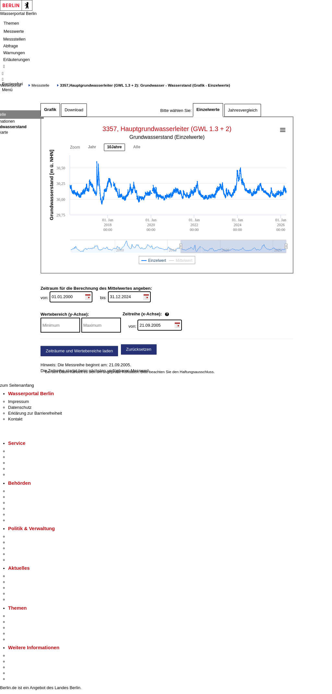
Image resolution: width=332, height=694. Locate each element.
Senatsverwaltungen (27, 496)
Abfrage (10, 45)
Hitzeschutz (19, 599)
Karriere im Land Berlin (29, 542)
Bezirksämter (20, 502)
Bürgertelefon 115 (25, 462)
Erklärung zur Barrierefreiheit (35, 413)
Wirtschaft (17, 667)
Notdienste (18, 468)
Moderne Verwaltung (27, 627)
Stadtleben (18, 673)
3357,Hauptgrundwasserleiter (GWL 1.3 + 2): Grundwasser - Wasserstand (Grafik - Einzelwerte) (145, 85)
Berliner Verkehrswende (30, 621)
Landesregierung (24, 536)
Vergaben (17, 559)
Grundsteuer (19, 639)
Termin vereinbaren (26, 457)
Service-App (19, 451)
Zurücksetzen (138, 349)
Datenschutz (19, 407)
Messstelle (40, 85)
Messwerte (14, 31)
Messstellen (14, 39)
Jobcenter (17, 514)
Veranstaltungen (23, 587)
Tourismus (17, 661)
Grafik (50, 109)
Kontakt (15, 419)
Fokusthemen (21, 616)
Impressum (18, 401)
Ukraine (15, 593)
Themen (11, 23)
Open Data (18, 554)
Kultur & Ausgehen (25, 655)
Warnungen (14, 52)
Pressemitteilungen (26, 576)
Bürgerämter (19, 508)
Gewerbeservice (23, 474)
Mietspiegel (19, 633)
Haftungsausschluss (197, 372)
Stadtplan (17, 678)
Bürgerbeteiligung (24, 548)
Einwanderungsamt (26, 520)
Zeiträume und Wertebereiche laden (79, 350)
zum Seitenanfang (17, 385)
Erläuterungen (16, 59)
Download (74, 109)
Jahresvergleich (242, 110)
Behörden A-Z (21, 491)
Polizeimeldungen (25, 581)
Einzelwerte (208, 109)
